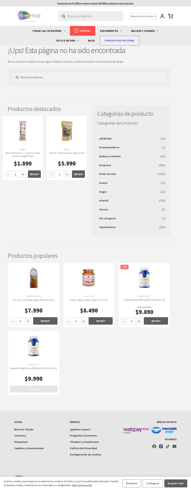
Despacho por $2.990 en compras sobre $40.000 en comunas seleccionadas (95, 3)
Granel (103, 183)
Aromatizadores (109, 147)
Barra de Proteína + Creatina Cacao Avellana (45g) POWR (22, 154)
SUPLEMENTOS (111, 31)
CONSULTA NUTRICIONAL (119, 40)
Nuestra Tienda (23, 429)
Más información (82, 485)
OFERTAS (83, 31)
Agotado (33, 389)
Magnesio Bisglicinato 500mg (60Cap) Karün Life (33, 368)
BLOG (91, 40)
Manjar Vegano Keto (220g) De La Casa (89, 300)
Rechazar (131, 483)
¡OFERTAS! (105, 138)
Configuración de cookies (85, 454)
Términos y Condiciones (84, 442)
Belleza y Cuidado (110, 156)
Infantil (103, 200)
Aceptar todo (176, 483)
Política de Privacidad (83, 448)
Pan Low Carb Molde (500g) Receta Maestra (34, 300)
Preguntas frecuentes (83, 435)
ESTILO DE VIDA (67, 40)
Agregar (34, 174)
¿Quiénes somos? (80, 429)
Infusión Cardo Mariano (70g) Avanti (66, 153)
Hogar (103, 191)
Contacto (20, 435)
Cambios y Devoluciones (29, 448)
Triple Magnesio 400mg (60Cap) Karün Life (144, 299)
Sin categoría (107, 218)
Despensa (105, 165)
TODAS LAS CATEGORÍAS (48, 31)
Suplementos (107, 227)
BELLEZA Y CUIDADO (145, 31)
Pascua (103, 209)
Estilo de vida (107, 174)
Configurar (152, 483)
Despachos (21, 442)
